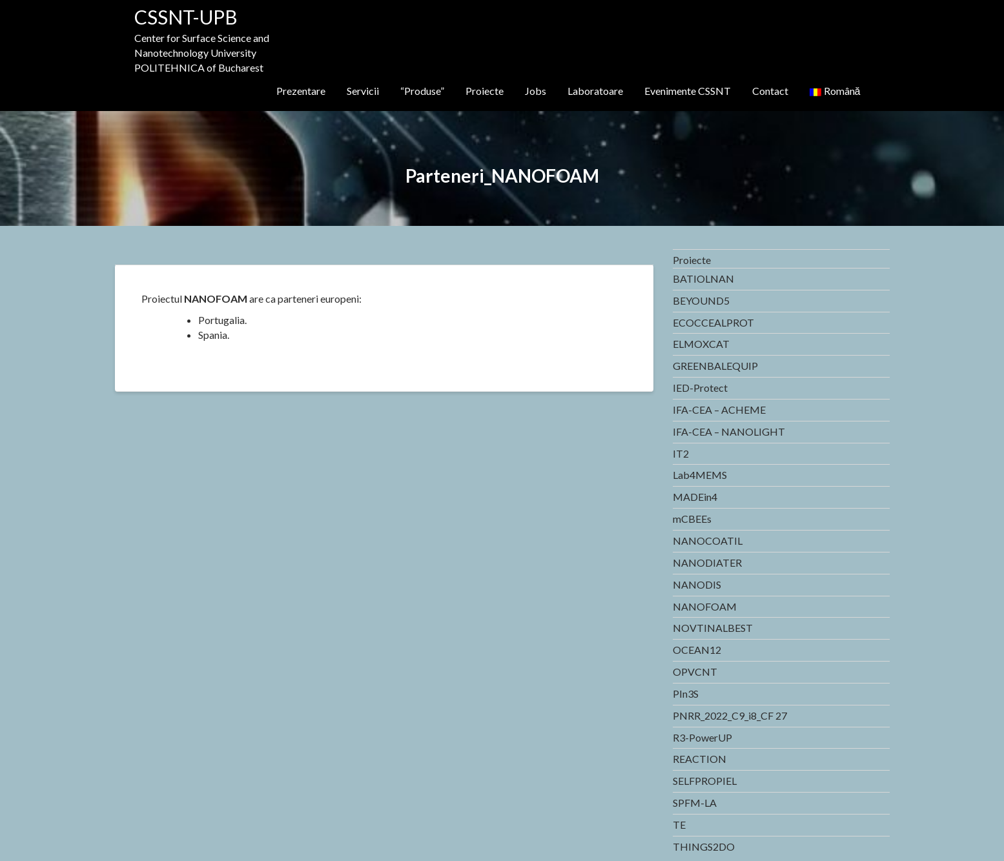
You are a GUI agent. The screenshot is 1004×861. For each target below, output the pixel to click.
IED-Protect (700, 387)
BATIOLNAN (703, 278)
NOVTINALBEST (713, 628)
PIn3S (686, 693)
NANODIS (697, 584)
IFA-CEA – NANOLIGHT (729, 431)
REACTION (699, 759)
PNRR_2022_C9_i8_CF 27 (730, 715)
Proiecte (485, 91)
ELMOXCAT (701, 344)
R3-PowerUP (702, 737)
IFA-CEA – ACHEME (719, 409)
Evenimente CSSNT (687, 91)
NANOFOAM (705, 606)
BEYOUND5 (701, 300)
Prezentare (300, 91)
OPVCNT (695, 671)
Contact (770, 91)
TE (679, 824)
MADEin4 (695, 497)
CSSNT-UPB (186, 16)
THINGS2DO (704, 846)
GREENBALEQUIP (715, 366)
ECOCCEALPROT (713, 322)
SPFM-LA (695, 802)
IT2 (681, 453)
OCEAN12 (697, 649)
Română (835, 91)
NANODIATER (707, 562)
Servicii (363, 91)
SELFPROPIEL (705, 781)
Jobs (535, 91)
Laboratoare (595, 91)
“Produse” (422, 91)
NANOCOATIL (708, 540)
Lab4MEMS (700, 475)
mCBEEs (692, 518)
